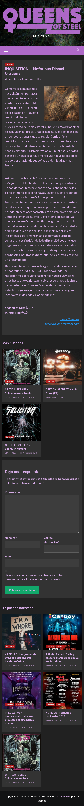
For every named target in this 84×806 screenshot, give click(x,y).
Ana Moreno (52, 397)
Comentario (13, 492)
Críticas (9, 64)
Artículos (10, 646)
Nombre (11, 537)
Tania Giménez (14, 79)
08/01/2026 (25, 728)
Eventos (50, 646)
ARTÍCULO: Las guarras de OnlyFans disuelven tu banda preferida (20, 658)
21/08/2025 (27, 453)
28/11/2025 (65, 398)
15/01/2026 (66, 666)
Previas (60, 646)
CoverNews (64, 796)
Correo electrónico (51, 540)
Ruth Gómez (53, 665)
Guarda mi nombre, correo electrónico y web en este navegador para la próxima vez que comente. (38, 577)
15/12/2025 (66, 721)
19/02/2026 (27, 666)
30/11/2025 (27, 398)
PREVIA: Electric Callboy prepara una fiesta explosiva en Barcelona (62, 658)
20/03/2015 (30, 79)
